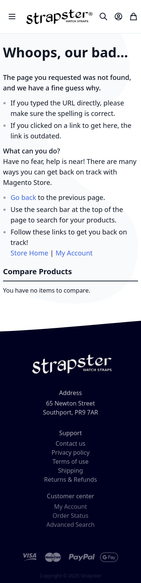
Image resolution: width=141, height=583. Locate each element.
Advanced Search (70, 528)
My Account (74, 252)
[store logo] (58, 17)
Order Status (70, 519)
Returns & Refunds (70, 482)
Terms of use (70, 464)
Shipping (70, 473)
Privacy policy (70, 455)
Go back (23, 197)
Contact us (71, 446)
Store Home (29, 252)
